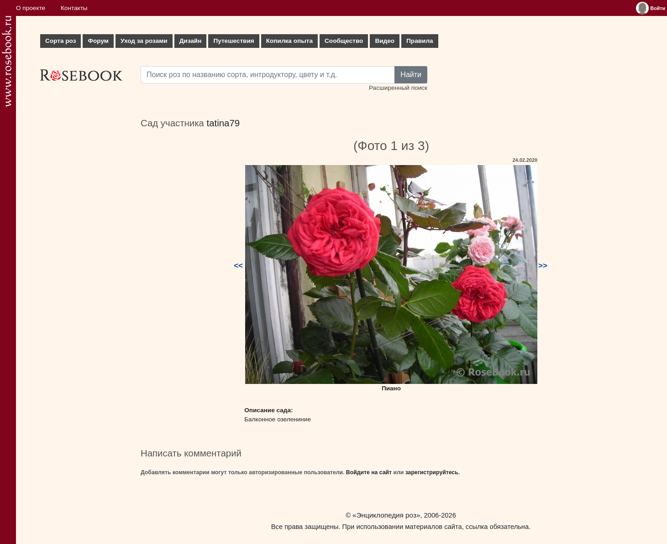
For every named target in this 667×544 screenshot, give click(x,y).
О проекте (30, 8)
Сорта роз (60, 40)
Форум (98, 40)
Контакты (74, 8)
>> (542, 265)
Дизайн (190, 40)
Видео (384, 40)
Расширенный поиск (398, 87)
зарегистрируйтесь (431, 472)
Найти (410, 74)
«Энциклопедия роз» (386, 515)
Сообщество (344, 40)
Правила (419, 40)
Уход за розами (144, 40)
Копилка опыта (289, 40)
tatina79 (223, 123)
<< (238, 265)
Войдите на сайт (369, 472)
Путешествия (233, 40)
